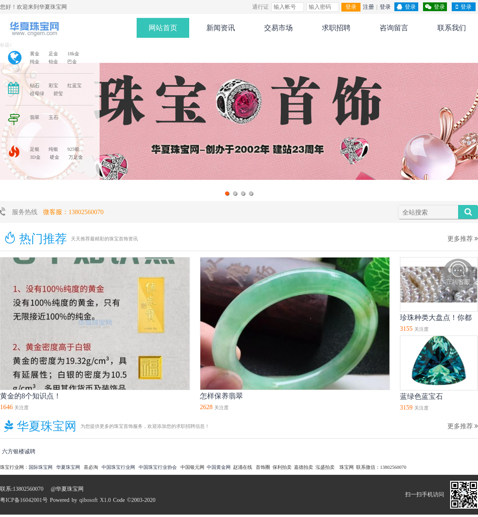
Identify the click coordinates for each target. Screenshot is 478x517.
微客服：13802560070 (73, 212)
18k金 (73, 54)
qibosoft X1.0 (95, 500)
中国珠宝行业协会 (158, 467)
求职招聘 (336, 28)
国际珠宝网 (41, 467)
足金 (53, 54)
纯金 (34, 61)
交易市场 (278, 28)
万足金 (76, 157)
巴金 (72, 61)
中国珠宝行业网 (118, 467)
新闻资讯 (220, 28)
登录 (351, 7)
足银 (34, 149)
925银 (73, 149)
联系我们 (451, 28)
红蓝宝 (74, 85)
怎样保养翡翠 (221, 396)
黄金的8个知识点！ (30, 396)
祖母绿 (37, 93)
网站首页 (163, 28)
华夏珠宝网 (68, 467)
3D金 (35, 157)
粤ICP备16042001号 (24, 500)
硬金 (54, 157)
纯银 (53, 149)
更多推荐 (462, 238)
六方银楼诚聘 (18, 452)
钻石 (34, 85)
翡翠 (34, 117)
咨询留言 (394, 28)
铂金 (53, 61)
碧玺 (58, 93)
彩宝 (53, 85)
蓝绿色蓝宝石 (421, 396)
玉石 (53, 117)
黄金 (34, 54)
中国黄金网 (219, 467)
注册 (368, 7)
